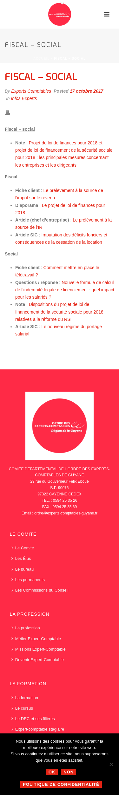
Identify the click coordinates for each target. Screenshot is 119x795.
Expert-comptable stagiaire (37, 729)
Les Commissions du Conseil (40, 590)
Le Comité (22, 548)
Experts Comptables (31, 91)
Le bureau (22, 569)
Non (68, 772)
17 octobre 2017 (86, 91)
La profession (25, 628)
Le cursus (22, 708)
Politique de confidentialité (61, 784)
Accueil (41, 58)
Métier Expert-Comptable (36, 638)
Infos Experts (24, 98)
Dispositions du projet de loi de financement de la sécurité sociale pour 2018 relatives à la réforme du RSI (59, 311)
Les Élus (21, 558)
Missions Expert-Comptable (38, 649)
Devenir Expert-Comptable (37, 659)
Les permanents (28, 579)
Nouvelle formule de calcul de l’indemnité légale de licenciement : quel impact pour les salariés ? (64, 290)
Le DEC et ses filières (33, 718)
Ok (52, 772)
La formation (24, 697)
